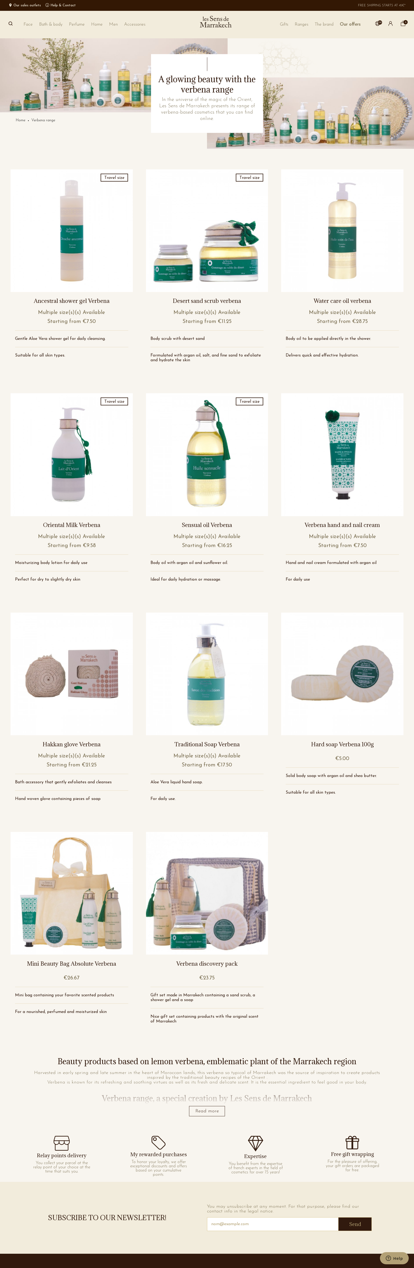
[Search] (10, 24)
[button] (324, 24)
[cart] (403, 25)
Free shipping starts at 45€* (382, 5)
